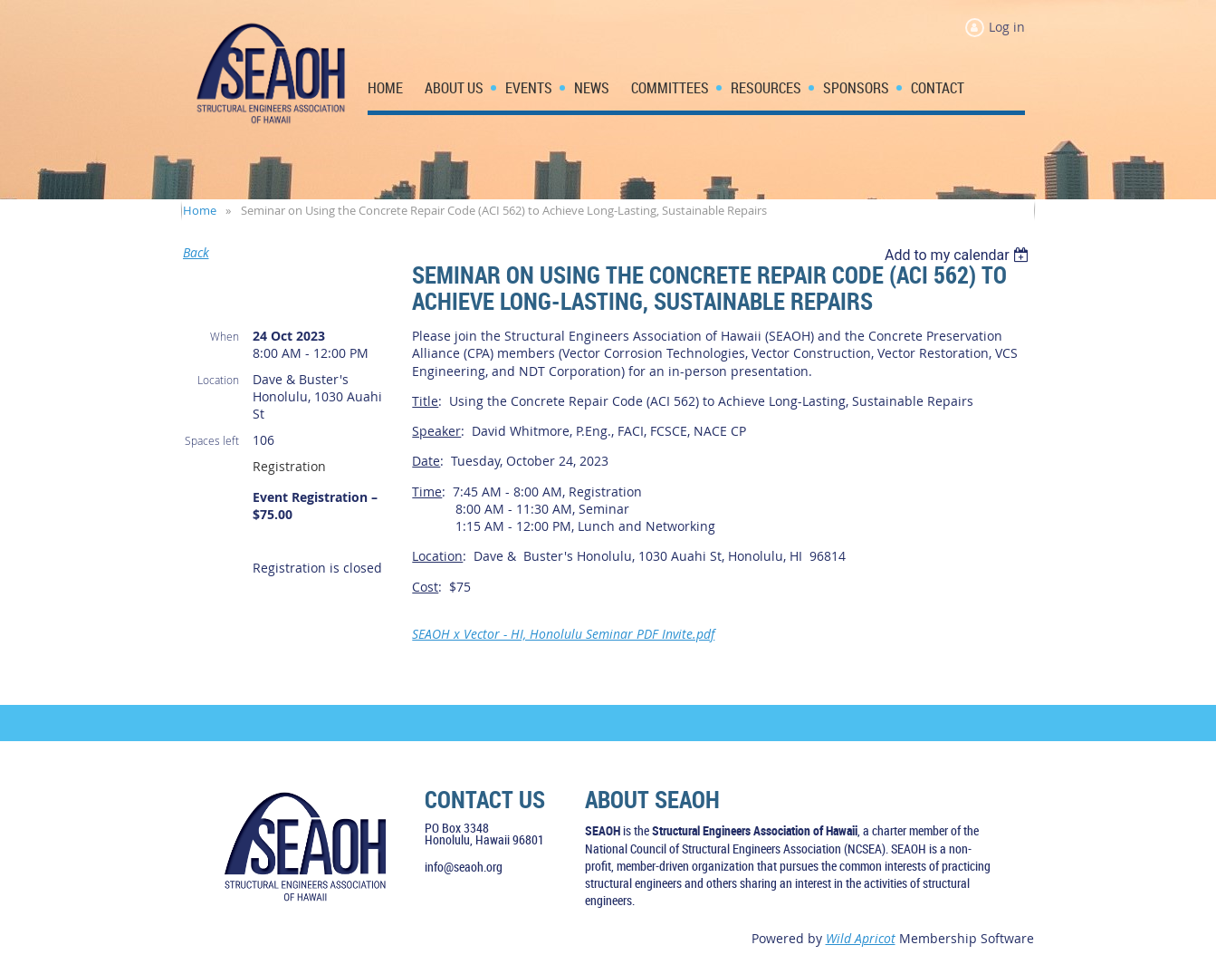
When (224, 336)
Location (218, 379)
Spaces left (212, 440)
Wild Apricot (860, 938)
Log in (1007, 26)
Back (196, 252)
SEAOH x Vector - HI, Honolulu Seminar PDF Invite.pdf (563, 633)
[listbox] (959, 255)
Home (199, 210)
